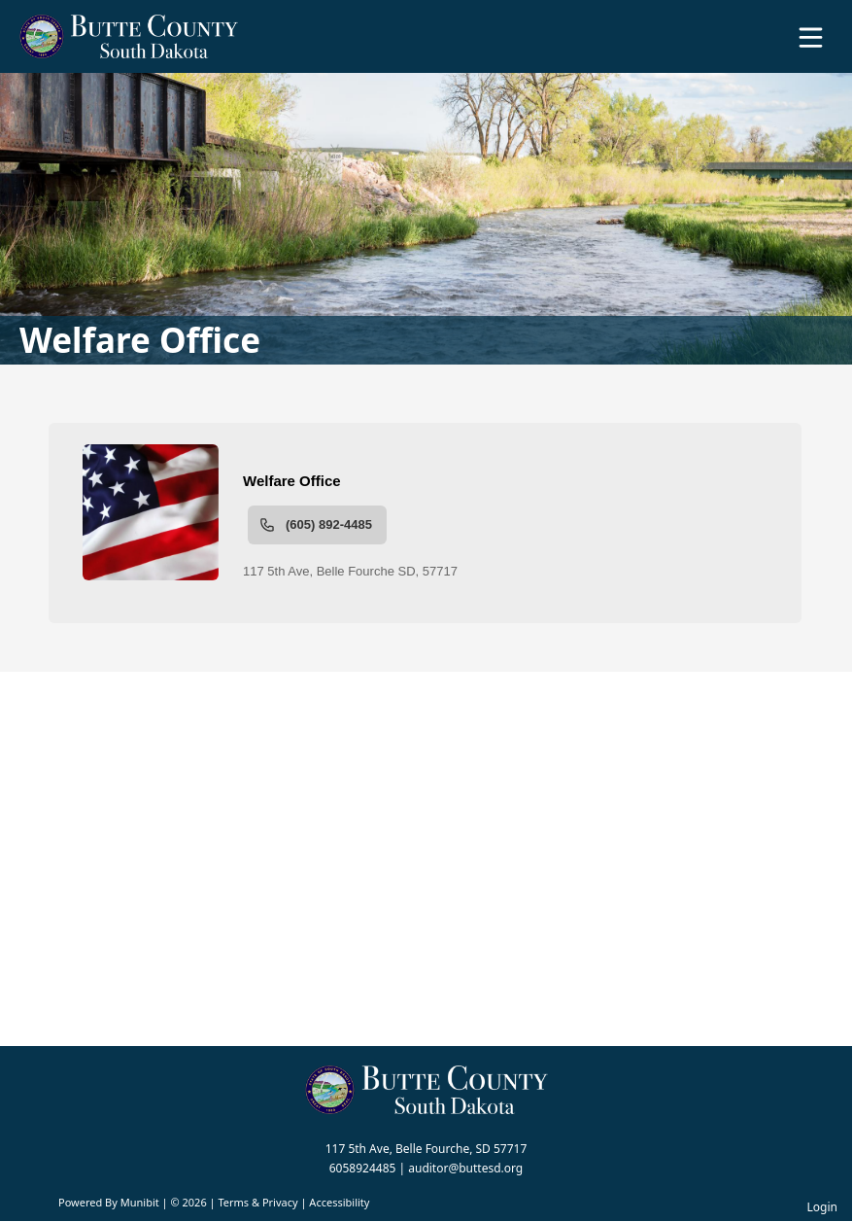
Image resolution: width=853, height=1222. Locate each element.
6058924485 (362, 1168)
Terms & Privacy (257, 1202)
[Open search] (778, 44)
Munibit (139, 1202)
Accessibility (339, 1202)
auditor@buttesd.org (465, 1168)
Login (822, 1207)
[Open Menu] (811, 37)
